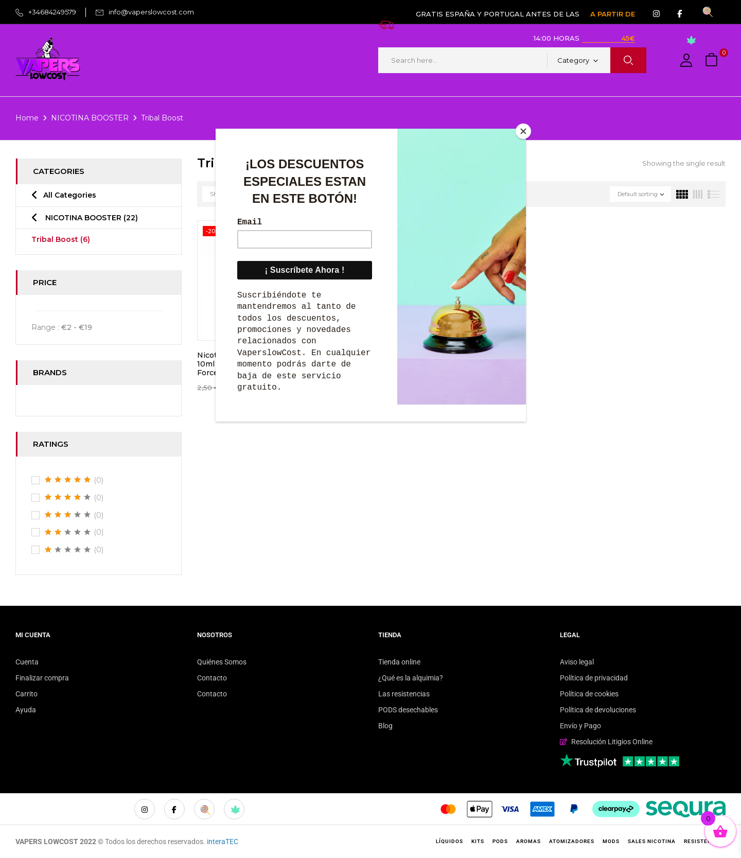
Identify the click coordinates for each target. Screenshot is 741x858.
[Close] (523, 131)
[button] (712, 60)
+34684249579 (52, 12)
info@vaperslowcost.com (151, 12)
